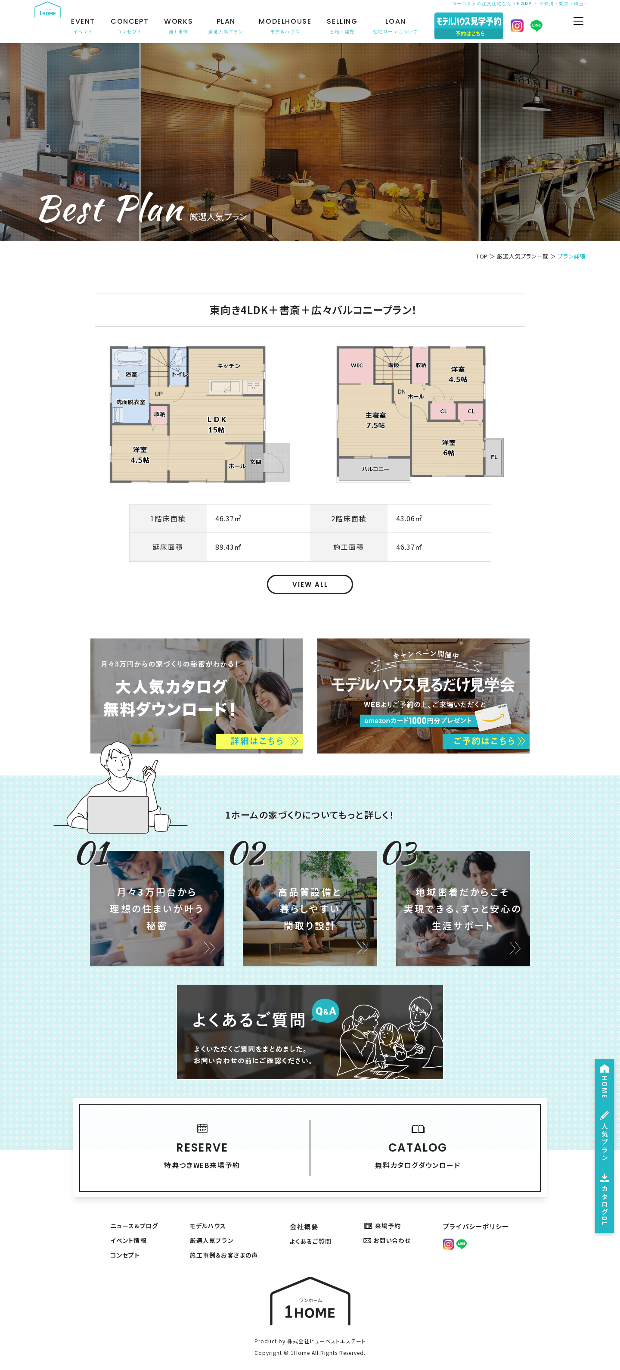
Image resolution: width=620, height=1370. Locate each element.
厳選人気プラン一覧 (523, 256)
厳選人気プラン (213, 1233)
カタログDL (603, 1195)
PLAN (232, 26)
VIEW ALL (310, 584)
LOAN (402, 26)
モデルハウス (209, 1218)
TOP (482, 256)
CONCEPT (136, 26)
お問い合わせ (391, 1233)
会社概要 (306, 1218)
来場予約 (386, 1218)
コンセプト (125, 1249)
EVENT (90, 26)
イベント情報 (129, 1233)
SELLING (349, 26)
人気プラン (603, 1123)
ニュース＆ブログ (135, 1218)
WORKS (185, 26)
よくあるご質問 (314, 1233)
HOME (603, 1062)
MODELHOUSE (292, 26)
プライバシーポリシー (478, 1218)
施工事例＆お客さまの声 (226, 1249)
